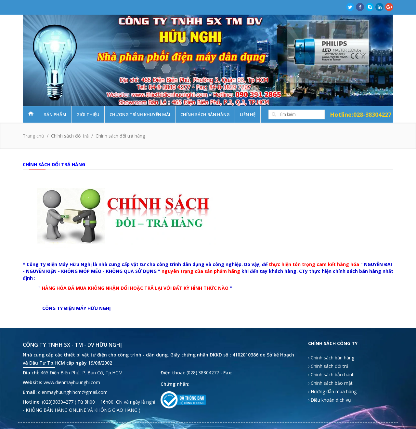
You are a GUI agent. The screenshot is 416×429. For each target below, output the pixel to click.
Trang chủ (33, 136)
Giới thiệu (87, 114)
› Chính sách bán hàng (331, 358)
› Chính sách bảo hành (331, 374)
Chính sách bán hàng (205, 114)
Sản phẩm (55, 114)
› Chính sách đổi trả (328, 366)
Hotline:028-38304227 (360, 114)
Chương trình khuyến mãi (140, 114)
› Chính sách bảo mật (330, 383)
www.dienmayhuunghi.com (72, 382)
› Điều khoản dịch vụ (329, 400)
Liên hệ (247, 114)
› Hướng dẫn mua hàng (332, 391)
